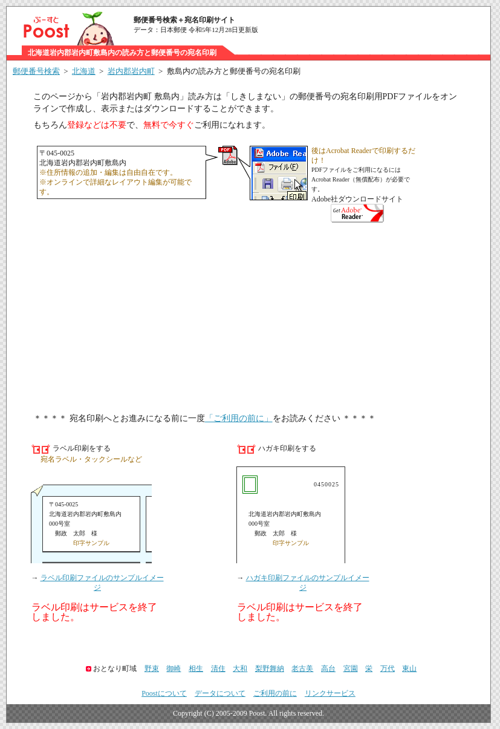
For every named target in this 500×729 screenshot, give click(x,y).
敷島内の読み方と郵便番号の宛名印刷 (233, 71)
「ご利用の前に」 (239, 418)
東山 (409, 668)
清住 (218, 668)
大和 (240, 668)
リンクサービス (330, 693)
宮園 (350, 668)
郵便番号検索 (36, 71)
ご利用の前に (275, 693)
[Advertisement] (248, 319)
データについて (220, 693)
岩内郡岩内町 (131, 71)
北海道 (84, 71)
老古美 (302, 668)
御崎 (173, 668)
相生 (196, 668)
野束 (151, 668)
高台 (328, 668)
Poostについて (164, 693)
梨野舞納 (269, 668)
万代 (387, 668)
